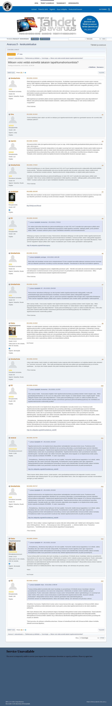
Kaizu (13, 323)
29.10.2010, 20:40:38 (32, 218)
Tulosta (101, 72)
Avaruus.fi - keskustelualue (21, 44)
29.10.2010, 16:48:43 (32, 141)
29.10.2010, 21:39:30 (32, 323)
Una (12, 114)
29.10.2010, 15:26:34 (32, 78)
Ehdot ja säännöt (95, 701)
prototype (14, 191)
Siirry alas (11, 72)
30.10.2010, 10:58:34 (32, 538)
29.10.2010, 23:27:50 (32, 437)
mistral (13, 438)
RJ (12, 218)
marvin (13, 141)
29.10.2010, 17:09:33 (32, 165)
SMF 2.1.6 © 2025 (10, 701)
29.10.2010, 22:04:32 (32, 359)
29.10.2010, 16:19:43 (32, 114)
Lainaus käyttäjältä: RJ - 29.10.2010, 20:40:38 (42, 288)
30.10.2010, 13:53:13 (32, 580)
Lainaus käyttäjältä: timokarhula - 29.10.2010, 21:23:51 (45, 389)
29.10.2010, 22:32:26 (32, 385)
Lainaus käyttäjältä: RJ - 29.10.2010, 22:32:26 (42, 442)
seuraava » (100, 67)
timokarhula (15, 78)
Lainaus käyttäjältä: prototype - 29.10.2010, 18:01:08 (44, 257)
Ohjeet (88, 701)
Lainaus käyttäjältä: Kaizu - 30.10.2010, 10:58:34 (43, 584)
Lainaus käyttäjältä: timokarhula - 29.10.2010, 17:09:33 (45, 222)
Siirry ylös (11, 630)
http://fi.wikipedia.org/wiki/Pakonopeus (38, 245)
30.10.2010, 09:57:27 (32, 486)
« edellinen (91, 67)
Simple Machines (19, 701)
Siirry (76, 638)
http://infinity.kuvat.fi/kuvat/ (34, 205)
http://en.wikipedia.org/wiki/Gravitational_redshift (41, 430)
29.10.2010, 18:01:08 (32, 191)
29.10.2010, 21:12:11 (32, 253)
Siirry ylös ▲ (103, 701)
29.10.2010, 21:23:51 (32, 284)
